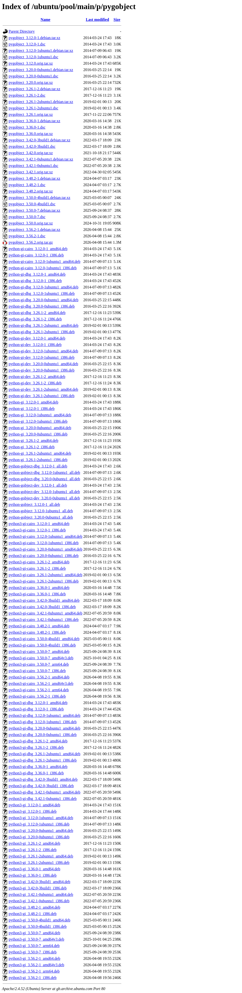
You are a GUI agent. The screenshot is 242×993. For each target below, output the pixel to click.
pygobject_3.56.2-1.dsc (27, 236)
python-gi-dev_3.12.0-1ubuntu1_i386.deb (41, 357)
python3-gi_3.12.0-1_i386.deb (33, 811)
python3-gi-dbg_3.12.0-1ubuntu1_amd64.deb (44, 715)
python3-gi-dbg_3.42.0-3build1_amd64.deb (43, 779)
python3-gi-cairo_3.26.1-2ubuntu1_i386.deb (44, 581)
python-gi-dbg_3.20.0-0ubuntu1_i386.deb (42, 306)
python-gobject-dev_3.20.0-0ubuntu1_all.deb (44, 498)
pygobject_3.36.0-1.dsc (27, 127)
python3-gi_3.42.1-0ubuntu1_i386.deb (39, 901)
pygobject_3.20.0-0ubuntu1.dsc (33, 76)
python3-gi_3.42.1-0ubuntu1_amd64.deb (41, 894)
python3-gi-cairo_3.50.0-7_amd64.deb (39, 651)
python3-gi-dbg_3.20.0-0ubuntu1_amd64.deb (44, 728)
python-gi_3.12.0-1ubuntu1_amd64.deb (40, 415)
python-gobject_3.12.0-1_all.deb (34, 504)
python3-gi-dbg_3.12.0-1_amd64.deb (38, 703)
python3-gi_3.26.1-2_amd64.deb (34, 843)
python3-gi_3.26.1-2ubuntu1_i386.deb (39, 862)
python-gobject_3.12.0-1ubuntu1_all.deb (41, 511)
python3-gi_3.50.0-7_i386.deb (33, 952)
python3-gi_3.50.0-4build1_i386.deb (38, 926)
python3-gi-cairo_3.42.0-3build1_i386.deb (42, 607)
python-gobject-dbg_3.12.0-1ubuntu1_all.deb (44, 472)
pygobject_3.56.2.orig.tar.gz (31, 242)
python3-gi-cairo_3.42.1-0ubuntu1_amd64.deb (45, 613)
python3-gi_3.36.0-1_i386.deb (33, 875)
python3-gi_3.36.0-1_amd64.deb (34, 869)
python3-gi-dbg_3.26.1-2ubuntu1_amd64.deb (44, 754)
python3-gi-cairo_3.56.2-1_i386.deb (37, 696)
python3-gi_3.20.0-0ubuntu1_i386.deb (39, 837)
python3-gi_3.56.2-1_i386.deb (33, 978)
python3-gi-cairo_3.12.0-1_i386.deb (37, 530)
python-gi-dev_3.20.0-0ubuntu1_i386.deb (41, 370)
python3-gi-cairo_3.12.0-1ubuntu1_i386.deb (44, 543)
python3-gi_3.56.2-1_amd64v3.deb (36, 965)
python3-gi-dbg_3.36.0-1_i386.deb (36, 773)
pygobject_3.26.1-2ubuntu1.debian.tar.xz (41, 102)
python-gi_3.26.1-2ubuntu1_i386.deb (38, 460)
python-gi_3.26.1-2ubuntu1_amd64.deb (40, 453)
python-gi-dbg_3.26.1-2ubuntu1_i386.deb (42, 332)
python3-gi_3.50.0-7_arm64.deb (34, 946)
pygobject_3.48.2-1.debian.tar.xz (34, 178)
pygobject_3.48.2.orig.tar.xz (31, 191)
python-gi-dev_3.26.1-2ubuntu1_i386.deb (41, 396)
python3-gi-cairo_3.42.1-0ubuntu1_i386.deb (44, 619)
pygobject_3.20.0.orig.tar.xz (31, 82)
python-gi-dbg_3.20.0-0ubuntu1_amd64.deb (43, 300)
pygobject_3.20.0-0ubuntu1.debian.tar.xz (41, 70)
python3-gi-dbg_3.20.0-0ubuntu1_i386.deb (43, 735)
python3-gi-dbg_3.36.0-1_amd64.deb (38, 767)
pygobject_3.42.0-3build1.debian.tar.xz (39, 140)
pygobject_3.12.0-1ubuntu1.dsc (33, 57)
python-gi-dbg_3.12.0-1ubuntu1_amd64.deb (43, 287)
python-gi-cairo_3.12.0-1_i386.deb (36, 255)
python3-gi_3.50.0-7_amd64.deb (34, 933)
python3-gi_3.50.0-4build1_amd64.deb (39, 920)
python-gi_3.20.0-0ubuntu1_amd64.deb (40, 428)
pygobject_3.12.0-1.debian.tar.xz (34, 38)
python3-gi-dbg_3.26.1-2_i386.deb (36, 747)
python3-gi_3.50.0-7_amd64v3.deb (36, 939)
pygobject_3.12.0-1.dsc (27, 44)
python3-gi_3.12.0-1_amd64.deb (34, 805)
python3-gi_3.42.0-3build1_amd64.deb (39, 882)
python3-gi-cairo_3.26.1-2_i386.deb (37, 568)
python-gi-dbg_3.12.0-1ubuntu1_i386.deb (42, 293)
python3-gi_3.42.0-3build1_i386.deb (38, 888)
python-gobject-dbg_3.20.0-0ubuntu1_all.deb (44, 479)
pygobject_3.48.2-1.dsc (27, 185)
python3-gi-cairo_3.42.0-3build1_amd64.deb (44, 600)
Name (45, 19)
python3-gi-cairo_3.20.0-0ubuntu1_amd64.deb (45, 549)
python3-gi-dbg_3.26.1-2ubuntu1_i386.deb (43, 760)
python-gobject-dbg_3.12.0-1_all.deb (38, 466)
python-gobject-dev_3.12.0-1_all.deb (38, 485)
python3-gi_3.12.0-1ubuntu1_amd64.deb (41, 818)
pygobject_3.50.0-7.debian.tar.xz (34, 210)
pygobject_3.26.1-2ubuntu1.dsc (33, 108)
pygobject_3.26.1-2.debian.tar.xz (34, 89)
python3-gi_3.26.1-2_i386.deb (33, 850)
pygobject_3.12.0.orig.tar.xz (31, 63)
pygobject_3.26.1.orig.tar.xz (31, 114)
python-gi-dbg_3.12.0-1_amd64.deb (37, 274)
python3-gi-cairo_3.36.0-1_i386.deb (37, 594)
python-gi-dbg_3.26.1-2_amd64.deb (37, 313)
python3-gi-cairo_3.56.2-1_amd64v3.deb (41, 683)
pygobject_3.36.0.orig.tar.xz (31, 134)
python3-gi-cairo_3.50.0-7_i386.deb (37, 671)
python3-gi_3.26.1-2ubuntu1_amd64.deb (41, 856)
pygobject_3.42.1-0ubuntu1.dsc (33, 166)
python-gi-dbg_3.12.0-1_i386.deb (35, 281)
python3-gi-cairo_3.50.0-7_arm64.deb (39, 664)
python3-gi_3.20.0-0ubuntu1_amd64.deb (41, 830)
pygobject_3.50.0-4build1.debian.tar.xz (39, 198)
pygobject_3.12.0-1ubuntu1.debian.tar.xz (41, 50)
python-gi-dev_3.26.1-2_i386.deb (35, 383)
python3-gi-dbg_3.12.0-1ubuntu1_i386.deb (43, 722)
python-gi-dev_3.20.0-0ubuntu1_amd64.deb (43, 364)
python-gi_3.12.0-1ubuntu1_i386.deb (38, 421)
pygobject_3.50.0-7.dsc (27, 217)
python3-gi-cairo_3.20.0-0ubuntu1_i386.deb (44, 556)
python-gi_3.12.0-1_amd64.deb (33, 402)
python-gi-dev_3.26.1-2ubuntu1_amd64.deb (43, 389)
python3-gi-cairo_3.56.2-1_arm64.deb (39, 690)
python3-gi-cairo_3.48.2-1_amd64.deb (39, 626)
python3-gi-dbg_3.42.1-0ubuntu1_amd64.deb (44, 792)
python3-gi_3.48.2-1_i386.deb (33, 914)
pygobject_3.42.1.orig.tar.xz (31, 172)
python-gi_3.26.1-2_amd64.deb (33, 440)
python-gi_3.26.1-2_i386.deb (32, 447)
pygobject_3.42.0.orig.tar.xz (31, 153)
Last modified (97, 19)
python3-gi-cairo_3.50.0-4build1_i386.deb (42, 645)
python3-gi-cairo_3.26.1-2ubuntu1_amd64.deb (45, 575)
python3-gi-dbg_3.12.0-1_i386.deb (36, 709)
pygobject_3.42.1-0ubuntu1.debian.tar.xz (41, 159)
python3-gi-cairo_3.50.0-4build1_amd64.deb (44, 639)
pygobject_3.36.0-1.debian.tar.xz (34, 121)
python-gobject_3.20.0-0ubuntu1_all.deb (41, 517)
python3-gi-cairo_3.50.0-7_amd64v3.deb (41, 658)
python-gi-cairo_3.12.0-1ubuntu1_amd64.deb (44, 261)
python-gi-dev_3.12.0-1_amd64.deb (37, 338)
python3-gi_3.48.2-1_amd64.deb (34, 907)
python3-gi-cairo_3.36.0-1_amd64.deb (39, 588)
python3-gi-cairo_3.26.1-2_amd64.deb (39, 562)
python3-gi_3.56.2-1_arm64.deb (34, 971)
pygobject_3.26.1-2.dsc (27, 95)
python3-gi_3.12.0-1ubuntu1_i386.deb (39, 824)
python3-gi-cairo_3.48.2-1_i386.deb (37, 632)
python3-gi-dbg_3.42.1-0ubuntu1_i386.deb (43, 799)
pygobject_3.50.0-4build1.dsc (32, 204)
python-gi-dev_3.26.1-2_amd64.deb (37, 377)
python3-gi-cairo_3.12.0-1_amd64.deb (39, 524)
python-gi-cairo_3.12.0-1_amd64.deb (38, 249)
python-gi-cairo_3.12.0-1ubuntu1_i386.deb (43, 268)
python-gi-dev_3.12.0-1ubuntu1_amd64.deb (43, 351)
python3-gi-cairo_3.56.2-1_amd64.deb (39, 677)
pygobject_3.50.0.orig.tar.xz (31, 223)
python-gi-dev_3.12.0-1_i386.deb (35, 345)
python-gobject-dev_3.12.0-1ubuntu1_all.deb (44, 492)
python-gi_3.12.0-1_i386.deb (32, 408)
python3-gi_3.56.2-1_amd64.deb (34, 958)
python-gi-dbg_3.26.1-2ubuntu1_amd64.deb (43, 325)
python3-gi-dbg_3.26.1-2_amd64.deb (38, 741)
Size (117, 19)
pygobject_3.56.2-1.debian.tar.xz (34, 229)
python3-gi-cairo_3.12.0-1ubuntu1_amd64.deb (45, 536)
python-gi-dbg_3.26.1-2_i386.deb (35, 319)
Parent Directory (22, 31)
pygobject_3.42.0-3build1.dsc (32, 146)
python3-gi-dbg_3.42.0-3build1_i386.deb (41, 786)
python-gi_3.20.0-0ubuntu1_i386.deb (38, 434)
